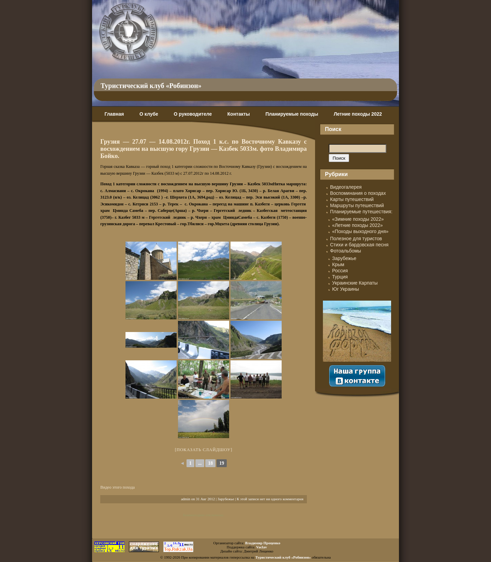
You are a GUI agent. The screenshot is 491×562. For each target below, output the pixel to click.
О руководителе (193, 114)
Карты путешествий (352, 199)
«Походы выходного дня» (360, 231)
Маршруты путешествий (357, 205)
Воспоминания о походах (358, 193)
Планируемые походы (291, 114)
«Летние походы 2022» (357, 225)
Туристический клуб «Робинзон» (151, 85)
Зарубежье (226, 499)
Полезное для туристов (356, 238)
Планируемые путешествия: (361, 211)
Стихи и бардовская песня (359, 244)
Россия (340, 270)
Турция (340, 276)
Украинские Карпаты (354, 283)
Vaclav (261, 547)
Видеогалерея (346, 187)
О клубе (148, 114)
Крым (338, 264)
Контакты (238, 114)
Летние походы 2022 (358, 114)
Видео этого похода (117, 487)
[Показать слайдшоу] (204, 449)
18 (210, 463)
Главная (114, 114)
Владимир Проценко (262, 543)
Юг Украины (345, 289)
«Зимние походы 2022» (358, 219)
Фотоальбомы (345, 251)
